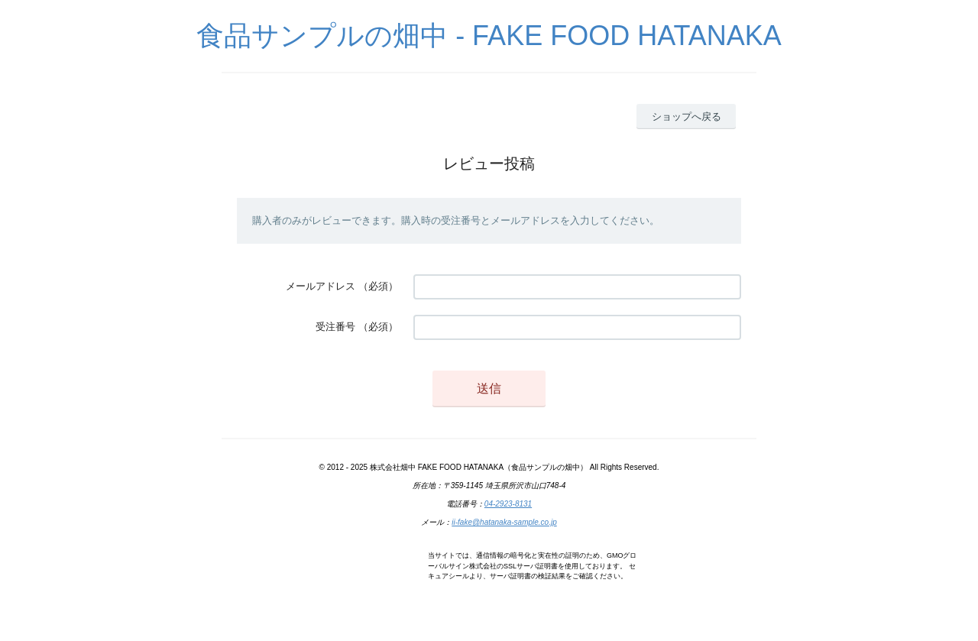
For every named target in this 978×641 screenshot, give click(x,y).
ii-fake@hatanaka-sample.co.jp (504, 522)
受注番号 (335, 326)
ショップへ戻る (686, 116)
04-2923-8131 (508, 504)
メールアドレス (320, 286)
